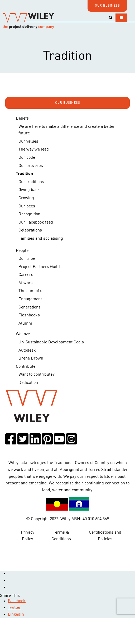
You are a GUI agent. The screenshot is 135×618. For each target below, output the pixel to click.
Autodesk (27, 350)
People (22, 251)
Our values (28, 141)
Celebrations (30, 230)
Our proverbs (30, 166)
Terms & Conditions (61, 536)
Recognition (29, 214)
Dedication (28, 383)
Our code (26, 158)
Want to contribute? (36, 374)
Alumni (25, 323)
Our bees (26, 206)
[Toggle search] (110, 18)
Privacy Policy (27, 536)
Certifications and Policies (105, 536)
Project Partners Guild (39, 267)
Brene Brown (30, 358)
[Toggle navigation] (121, 17)
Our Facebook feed (35, 222)
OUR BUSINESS (107, 5)
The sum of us (31, 291)
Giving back (29, 190)
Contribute (25, 367)
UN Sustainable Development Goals (51, 342)
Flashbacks (29, 315)
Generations (29, 307)
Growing (26, 198)
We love (23, 334)
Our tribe (26, 259)
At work (25, 283)
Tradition (24, 174)
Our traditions (31, 182)
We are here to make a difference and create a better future (66, 130)
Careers (25, 275)
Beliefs (22, 118)
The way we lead (33, 149)
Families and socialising (40, 239)
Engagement (30, 299)
